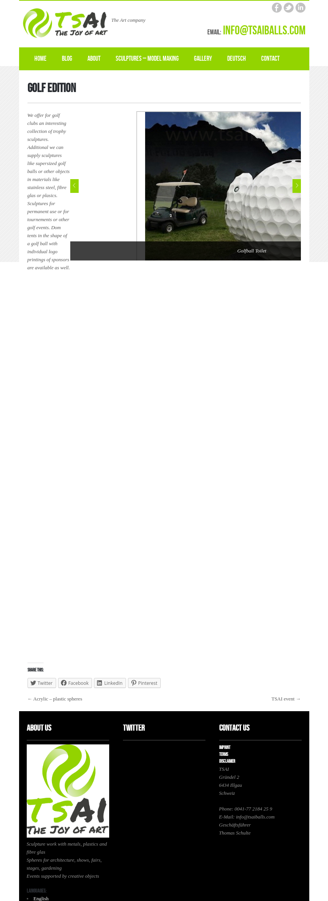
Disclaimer (227, 761)
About (93, 59)
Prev (74, 186)
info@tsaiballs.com (264, 31)
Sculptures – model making (147, 59)
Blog (67, 59)
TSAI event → (286, 699)
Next (296, 186)
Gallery (203, 59)
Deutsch (236, 59)
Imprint (224, 748)
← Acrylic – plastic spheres (54, 699)
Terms (223, 754)
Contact (270, 59)
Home (40, 59)
